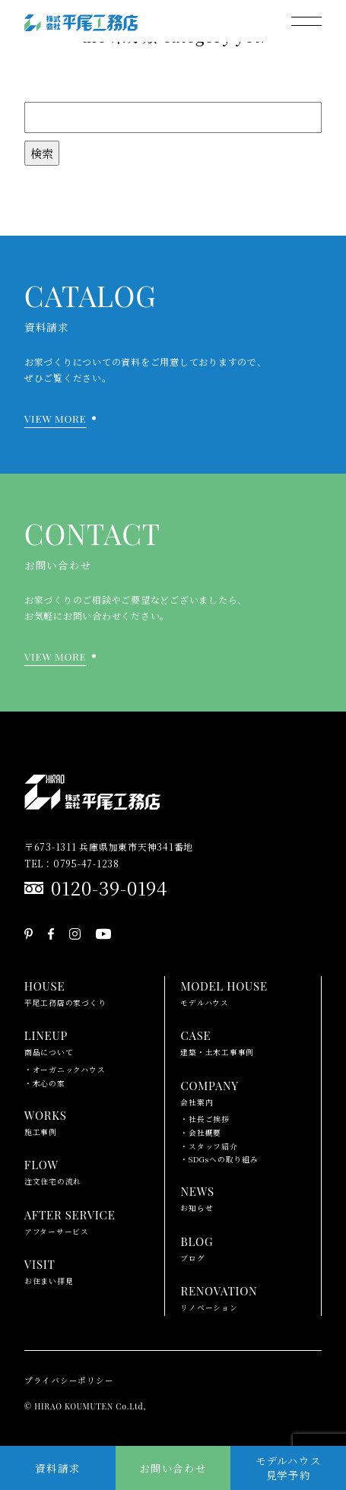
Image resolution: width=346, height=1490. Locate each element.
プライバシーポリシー (69, 1380)
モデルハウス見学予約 (289, 1467)
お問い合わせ (173, 1468)
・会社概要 (200, 1132)
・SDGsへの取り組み (219, 1159)
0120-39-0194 (109, 887)
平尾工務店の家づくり (65, 992)
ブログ (196, 1247)
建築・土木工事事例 (217, 1041)
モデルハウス (223, 992)
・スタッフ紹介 (208, 1146)
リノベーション (218, 1297)
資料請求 (57, 1468)
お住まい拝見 (49, 1270)
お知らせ (197, 1197)
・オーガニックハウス (65, 1069)
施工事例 (45, 1121)
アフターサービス (70, 1221)
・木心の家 (44, 1083)
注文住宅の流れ (52, 1171)
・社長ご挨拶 (205, 1119)
